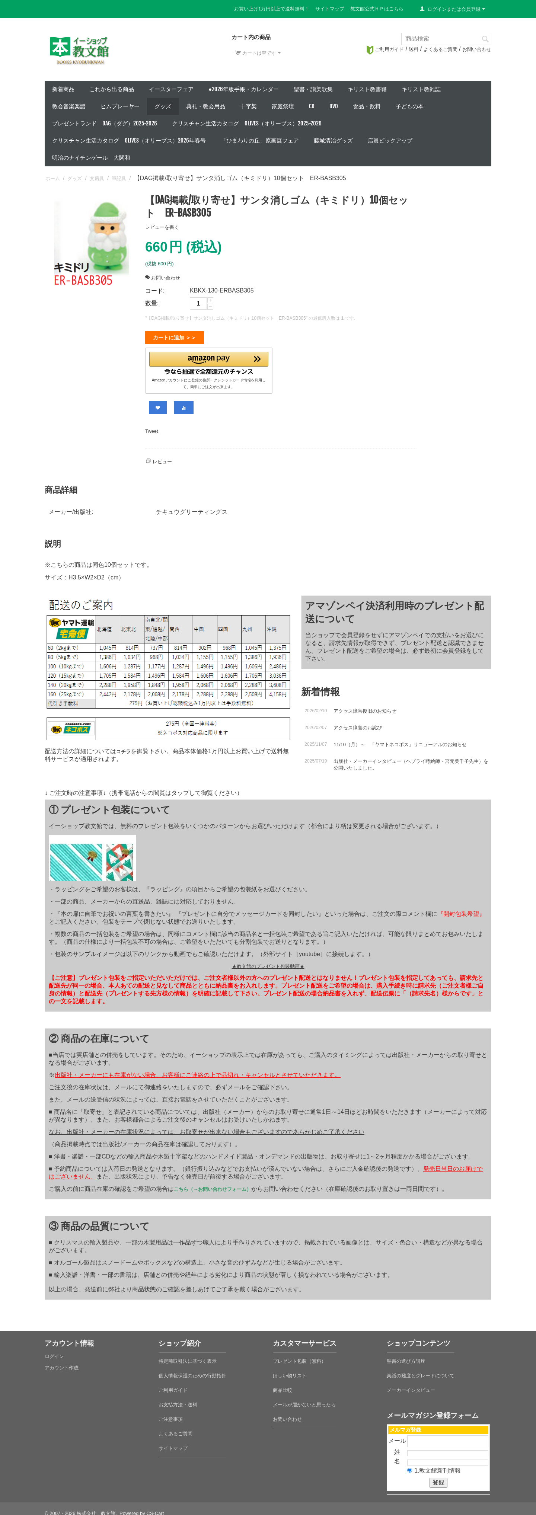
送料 (413, 49)
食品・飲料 (367, 106)
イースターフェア (171, 89)
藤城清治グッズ (333, 140)
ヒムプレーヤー (120, 106)
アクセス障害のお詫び (358, 725)
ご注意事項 (171, 1416)
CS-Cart (155, 1510)
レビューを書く (162, 227)
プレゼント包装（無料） (299, 1358)
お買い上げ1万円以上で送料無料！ (271, 9)
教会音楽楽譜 (69, 106)
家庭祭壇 (283, 106)
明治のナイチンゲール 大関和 (91, 157)
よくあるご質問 (440, 49)
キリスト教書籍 (367, 89)
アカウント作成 (62, 1365)
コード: (155, 291)
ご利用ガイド (385, 49)
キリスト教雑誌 (421, 89)
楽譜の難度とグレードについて (420, 1372)
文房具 (97, 178)
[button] (208, 361)
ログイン (54, 1353)
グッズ (162, 106)
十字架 (248, 106)
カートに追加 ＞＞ (174, 338)
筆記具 (119, 178)
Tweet (151, 428)
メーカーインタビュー (411, 1387)
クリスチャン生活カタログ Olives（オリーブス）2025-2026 (247, 123)
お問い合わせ (476, 49)
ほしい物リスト (290, 1372)
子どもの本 (410, 106)
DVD (333, 106)
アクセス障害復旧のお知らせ (365, 708)
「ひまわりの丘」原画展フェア (260, 140)
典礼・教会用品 (205, 106)
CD (312, 106)
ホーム (52, 178)
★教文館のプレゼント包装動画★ (268, 963)
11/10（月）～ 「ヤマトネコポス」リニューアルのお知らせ (400, 741)
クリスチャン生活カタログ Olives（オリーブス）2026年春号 (129, 140)
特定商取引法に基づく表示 (188, 1358)
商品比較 (282, 1387)
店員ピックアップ (390, 140)
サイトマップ (329, 9)
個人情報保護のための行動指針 (192, 1372)
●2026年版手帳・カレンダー (243, 89)
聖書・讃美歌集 (313, 89)
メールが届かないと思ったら (304, 1401)
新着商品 (63, 89)
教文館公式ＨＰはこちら (376, 9)
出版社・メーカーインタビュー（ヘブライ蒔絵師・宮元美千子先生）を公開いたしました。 (411, 761)
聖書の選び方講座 (406, 1358)
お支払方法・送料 (178, 1401)
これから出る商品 (111, 89)
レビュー (162, 458)
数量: (152, 303)
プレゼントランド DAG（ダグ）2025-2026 (104, 123)
